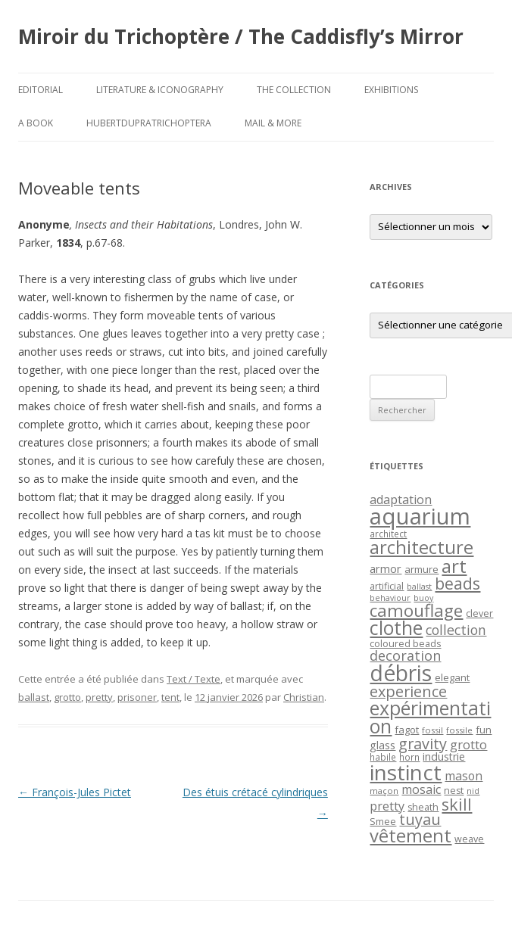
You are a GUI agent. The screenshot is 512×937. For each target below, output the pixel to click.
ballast (33, 697)
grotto (67, 697)
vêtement (410, 835)
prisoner (137, 697)
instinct (406, 772)
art (454, 565)
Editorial (40, 89)
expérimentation (430, 717)
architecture (421, 547)
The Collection (294, 89)
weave (469, 839)
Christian (303, 697)
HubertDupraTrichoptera (148, 123)
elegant (452, 677)
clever (479, 613)
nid (473, 791)
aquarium (420, 516)
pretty (99, 697)
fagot (407, 729)
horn (409, 757)
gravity (422, 743)
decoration (405, 655)
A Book (35, 123)
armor (385, 568)
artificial (387, 586)
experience (408, 691)
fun (484, 729)
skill (457, 804)
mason (463, 775)
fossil (432, 730)
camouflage (416, 610)
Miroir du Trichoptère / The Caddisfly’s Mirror (241, 36)
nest (454, 790)
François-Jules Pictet (74, 792)
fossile (459, 730)
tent (170, 697)
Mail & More (273, 123)
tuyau (420, 819)
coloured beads (405, 643)
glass (382, 745)
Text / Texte (193, 679)
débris (401, 672)
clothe (396, 627)
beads (457, 583)
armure (421, 569)
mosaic (421, 789)
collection (456, 630)
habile (383, 757)
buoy (423, 598)
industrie (444, 756)
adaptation (401, 499)
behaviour (390, 598)
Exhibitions (391, 89)
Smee (383, 821)
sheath (423, 807)
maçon (384, 790)
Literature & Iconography (159, 89)
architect (388, 534)
